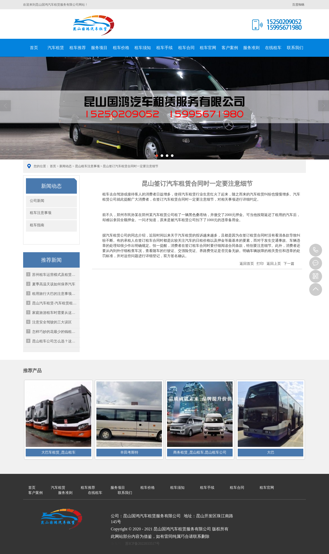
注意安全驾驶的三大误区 (52, 322)
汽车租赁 (56, 47)
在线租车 (273, 47)
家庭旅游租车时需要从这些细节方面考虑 (55, 313)
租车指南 (37, 225)
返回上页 (274, 264)
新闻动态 (65, 166)
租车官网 (208, 47)
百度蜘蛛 (298, 4)
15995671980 (315, 250)
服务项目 (99, 47)
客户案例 (230, 47)
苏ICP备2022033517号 (142, 544)
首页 (34, 47)
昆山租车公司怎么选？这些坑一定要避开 (55, 341)
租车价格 (121, 47)
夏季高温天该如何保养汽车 (53, 284)
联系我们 (295, 47)
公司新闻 (37, 201)
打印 (260, 264)
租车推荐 (77, 47)
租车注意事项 (40, 213)
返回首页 (247, 264)
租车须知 (142, 47)
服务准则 (251, 47)
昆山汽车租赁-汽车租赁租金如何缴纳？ (55, 303)
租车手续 (164, 47)
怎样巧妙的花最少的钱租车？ (55, 332)
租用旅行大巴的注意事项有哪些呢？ (55, 294)
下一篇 (289, 264)
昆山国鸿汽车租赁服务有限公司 (93, 25)
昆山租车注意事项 (87, 166)
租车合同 (186, 47)
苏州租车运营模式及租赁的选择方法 (55, 275)
